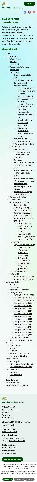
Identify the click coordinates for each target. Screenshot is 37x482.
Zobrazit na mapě (12, 459)
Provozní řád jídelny (18, 356)
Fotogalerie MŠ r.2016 (23, 313)
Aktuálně (13, 284)
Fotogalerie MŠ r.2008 (23, 335)
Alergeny (13, 351)
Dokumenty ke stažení (19, 337)
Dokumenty (15, 146)
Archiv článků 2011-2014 (24, 276)
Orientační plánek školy (24, 80)
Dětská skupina (12, 369)
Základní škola (12, 56)
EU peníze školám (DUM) (24, 245)
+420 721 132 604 (9, 453)
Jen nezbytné (19, 479)
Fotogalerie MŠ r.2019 (23, 306)
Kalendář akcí (12, 380)
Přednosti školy (20, 85)
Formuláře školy (20, 149)
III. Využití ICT (23, 258)
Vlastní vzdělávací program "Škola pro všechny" (26, 91)
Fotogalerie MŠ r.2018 (23, 308)
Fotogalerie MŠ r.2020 (23, 303)
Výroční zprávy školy (23, 152)
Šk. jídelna (10, 343)
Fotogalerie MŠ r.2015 (23, 316)
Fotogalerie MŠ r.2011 (22, 327)
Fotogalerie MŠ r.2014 (23, 319)
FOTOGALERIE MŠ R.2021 (24, 300)
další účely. (25, 468)
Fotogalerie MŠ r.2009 (23, 332)
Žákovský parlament (19, 271)
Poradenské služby (18, 197)
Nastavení (29, 479)
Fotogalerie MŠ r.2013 (23, 321)
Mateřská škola (12, 282)
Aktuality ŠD (15, 361)
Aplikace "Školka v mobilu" (21, 340)
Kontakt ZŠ (14, 64)
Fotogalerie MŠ (16, 292)
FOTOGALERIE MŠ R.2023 (24, 295)
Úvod (8, 54)
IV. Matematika (24, 260)
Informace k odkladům (24, 144)
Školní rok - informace (19, 290)
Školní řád (18, 160)
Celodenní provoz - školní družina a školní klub (26, 107)
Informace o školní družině (21, 364)
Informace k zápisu (22, 141)
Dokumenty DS (16, 374)
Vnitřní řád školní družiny (24, 170)
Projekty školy (15, 242)
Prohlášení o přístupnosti (17, 385)
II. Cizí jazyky (23, 255)
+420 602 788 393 (17, 440)
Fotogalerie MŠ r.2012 (23, 324)
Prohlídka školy (12, 382)
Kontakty (9, 377)
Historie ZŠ (14, 274)
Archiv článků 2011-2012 (24, 279)
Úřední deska (15, 59)
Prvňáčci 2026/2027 (22, 138)
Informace (14, 72)
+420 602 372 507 (17, 438)
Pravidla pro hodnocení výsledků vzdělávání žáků (24, 165)
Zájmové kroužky (21, 83)
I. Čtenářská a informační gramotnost (24, 250)
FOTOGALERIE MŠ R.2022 (24, 298)
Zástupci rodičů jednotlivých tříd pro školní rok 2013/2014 (26, 237)
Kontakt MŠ (14, 287)
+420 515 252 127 (9, 432)
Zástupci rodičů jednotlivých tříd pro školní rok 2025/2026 (23, 207)
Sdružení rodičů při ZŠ (19, 202)
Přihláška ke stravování (20, 353)
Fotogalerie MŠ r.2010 (23, 329)
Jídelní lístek (15, 345)
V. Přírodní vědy (24, 263)
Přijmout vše (8, 479)
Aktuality (13, 62)
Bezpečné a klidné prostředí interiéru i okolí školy (26, 99)
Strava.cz (14, 348)
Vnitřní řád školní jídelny (24, 178)
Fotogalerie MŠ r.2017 (23, 311)
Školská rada (15, 199)
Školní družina (12, 359)
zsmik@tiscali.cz (9, 425)
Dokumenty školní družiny (21, 367)
